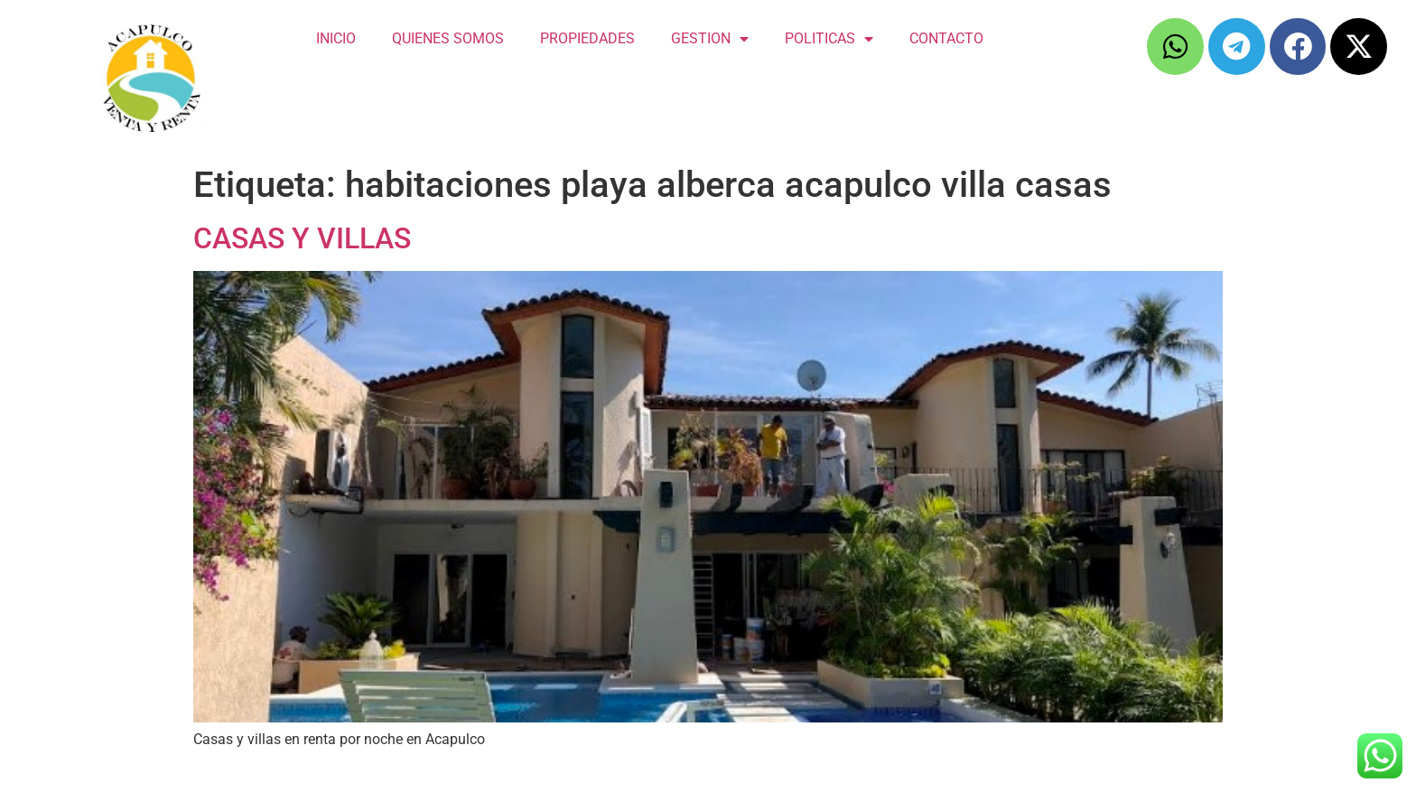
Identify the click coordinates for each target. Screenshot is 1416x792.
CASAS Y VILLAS (302, 238)
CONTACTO (946, 38)
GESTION (710, 39)
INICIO (336, 38)
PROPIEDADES (587, 38)
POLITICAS (829, 39)
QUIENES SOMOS (448, 38)
